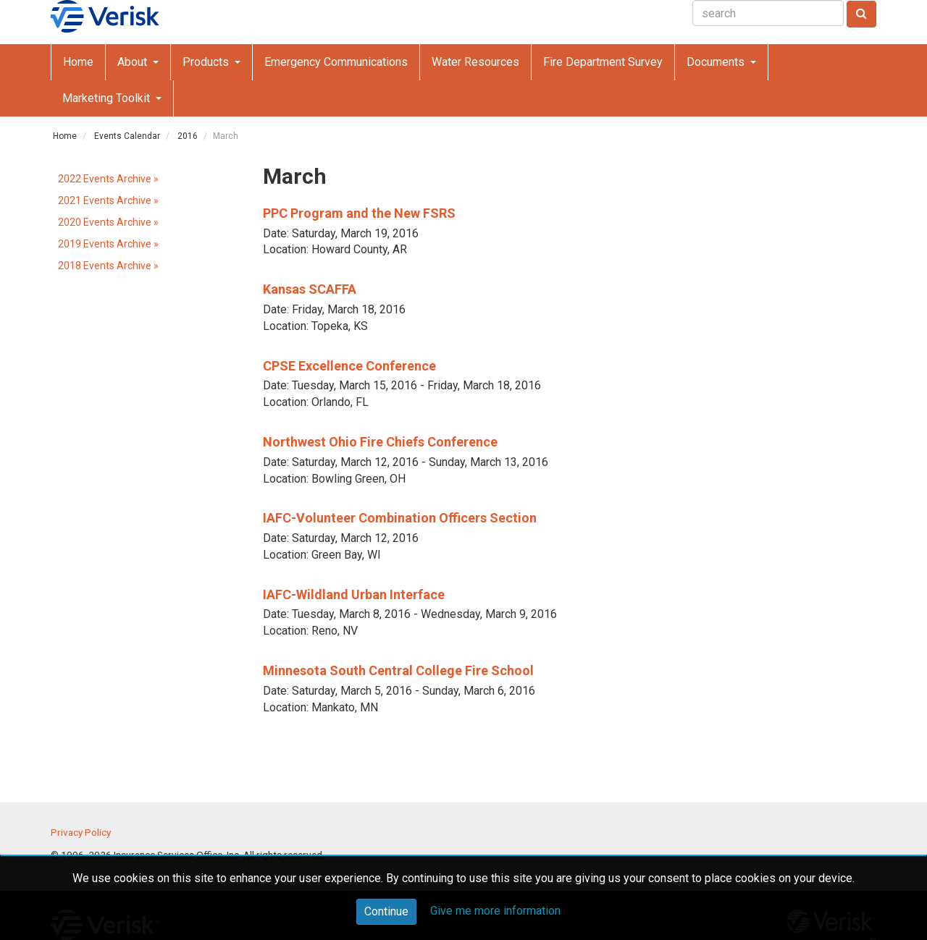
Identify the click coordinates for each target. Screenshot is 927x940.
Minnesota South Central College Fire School (398, 670)
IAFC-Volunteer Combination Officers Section (400, 517)
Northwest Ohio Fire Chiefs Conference (380, 441)
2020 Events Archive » (108, 222)
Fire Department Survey (603, 62)
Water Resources (475, 62)
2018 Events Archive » (108, 265)
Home (78, 62)
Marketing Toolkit (107, 98)
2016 (187, 136)
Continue (386, 911)
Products (207, 62)
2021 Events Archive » (108, 200)
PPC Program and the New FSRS (359, 213)
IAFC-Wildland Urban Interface (354, 594)
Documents (717, 62)
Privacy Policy (81, 832)
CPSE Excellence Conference (349, 365)
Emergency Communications (336, 62)
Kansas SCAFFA (309, 289)
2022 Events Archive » (108, 179)
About (133, 62)
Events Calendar (127, 136)
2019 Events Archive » (108, 244)
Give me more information (495, 911)
